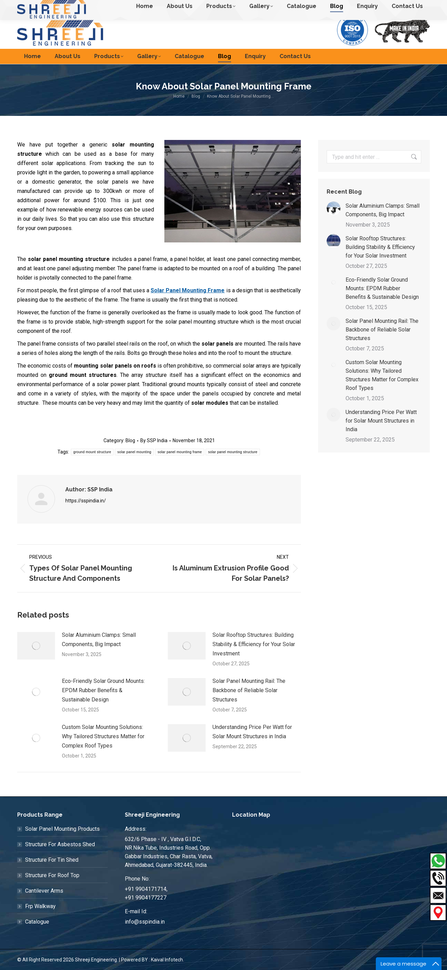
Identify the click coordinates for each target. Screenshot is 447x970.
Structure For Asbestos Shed (60, 844)
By (153, 440)
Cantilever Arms (44, 890)
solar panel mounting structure (233, 452)
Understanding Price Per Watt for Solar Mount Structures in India (252, 732)
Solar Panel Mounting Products (62, 829)
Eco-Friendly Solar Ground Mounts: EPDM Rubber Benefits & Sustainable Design (103, 690)
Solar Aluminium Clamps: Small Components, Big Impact (99, 639)
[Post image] (36, 646)
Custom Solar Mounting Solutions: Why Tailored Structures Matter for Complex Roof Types (103, 736)
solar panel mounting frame (179, 452)
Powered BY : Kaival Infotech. (152, 959)
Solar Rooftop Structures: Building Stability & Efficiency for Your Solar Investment (253, 644)
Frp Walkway (40, 906)
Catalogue (37, 921)
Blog (130, 440)
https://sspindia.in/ (85, 500)
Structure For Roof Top (52, 875)
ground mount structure (92, 452)
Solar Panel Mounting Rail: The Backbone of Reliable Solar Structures (248, 690)
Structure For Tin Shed (51, 860)
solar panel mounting (134, 452)
